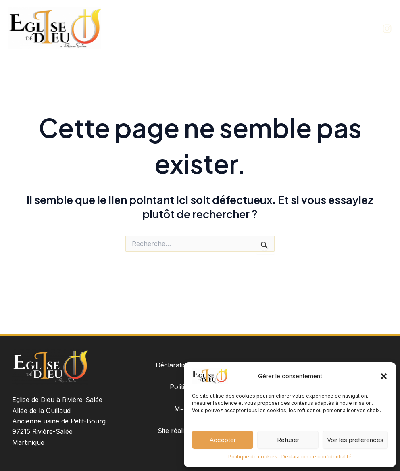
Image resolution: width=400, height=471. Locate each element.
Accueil (215, 28)
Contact (357, 28)
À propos (252, 28)
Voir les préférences (355, 440)
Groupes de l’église (305, 28)
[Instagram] (387, 28)
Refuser (288, 440)
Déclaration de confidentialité (316, 457)
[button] (384, 376)
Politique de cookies (252, 457)
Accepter (223, 440)
